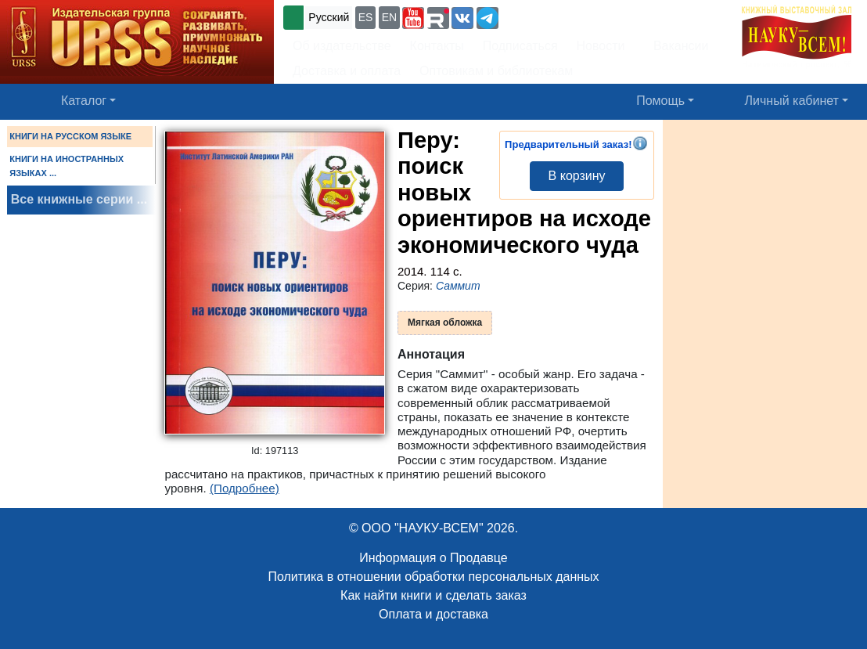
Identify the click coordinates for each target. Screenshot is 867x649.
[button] (413, 18)
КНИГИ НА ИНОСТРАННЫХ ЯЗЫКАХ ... (66, 166)
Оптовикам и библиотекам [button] (496, 71)
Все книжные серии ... (79, 199)
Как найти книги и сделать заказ (433, 595)
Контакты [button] (437, 45)
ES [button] (365, 17)
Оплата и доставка (433, 614)
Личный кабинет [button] (792, 100)
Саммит (458, 285)
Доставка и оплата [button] (347, 71)
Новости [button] (601, 45)
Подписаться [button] (520, 45)
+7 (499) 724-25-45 (559, 16)
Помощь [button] (660, 100)
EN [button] (389, 17)
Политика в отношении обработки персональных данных (433, 576)
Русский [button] (328, 17)
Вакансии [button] (676, 45)
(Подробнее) (244, 488)
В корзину (577, 175)
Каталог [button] (83, 100)
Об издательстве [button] (342, 45)
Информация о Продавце (433, 557)
